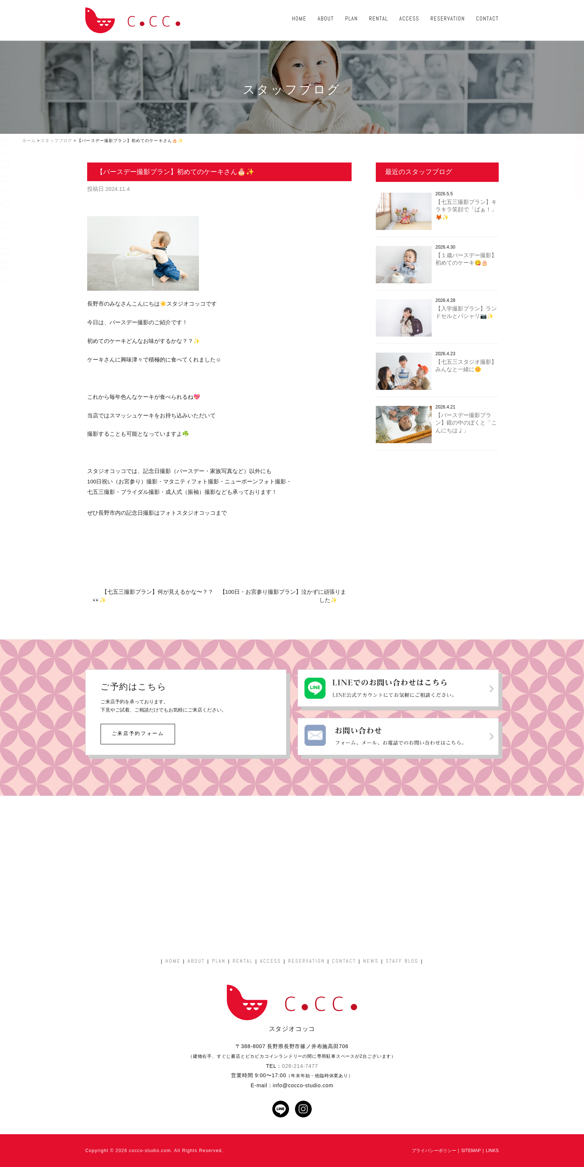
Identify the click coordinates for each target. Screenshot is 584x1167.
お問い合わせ (574, 172)
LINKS (492, 1150)
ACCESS (409, 18)
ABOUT (326, 18)
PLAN (351, 18)
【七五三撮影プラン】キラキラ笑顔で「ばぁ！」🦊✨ (466, 209)
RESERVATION (448, 18)
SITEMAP (471, 1150)
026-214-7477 (300, 1066)
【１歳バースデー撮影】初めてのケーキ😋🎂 (466, 259)
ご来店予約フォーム (138, 733)
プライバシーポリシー (434, 1150)
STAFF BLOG (402, 961)
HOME (299, 18)
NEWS (371, 961)
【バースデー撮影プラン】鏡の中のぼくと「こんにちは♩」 (466, 422)
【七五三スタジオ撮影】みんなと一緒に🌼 (466, 366)
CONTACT (487, 18)
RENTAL (378, 18)
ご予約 (574, 118)
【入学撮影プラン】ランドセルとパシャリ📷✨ (466, 312)
